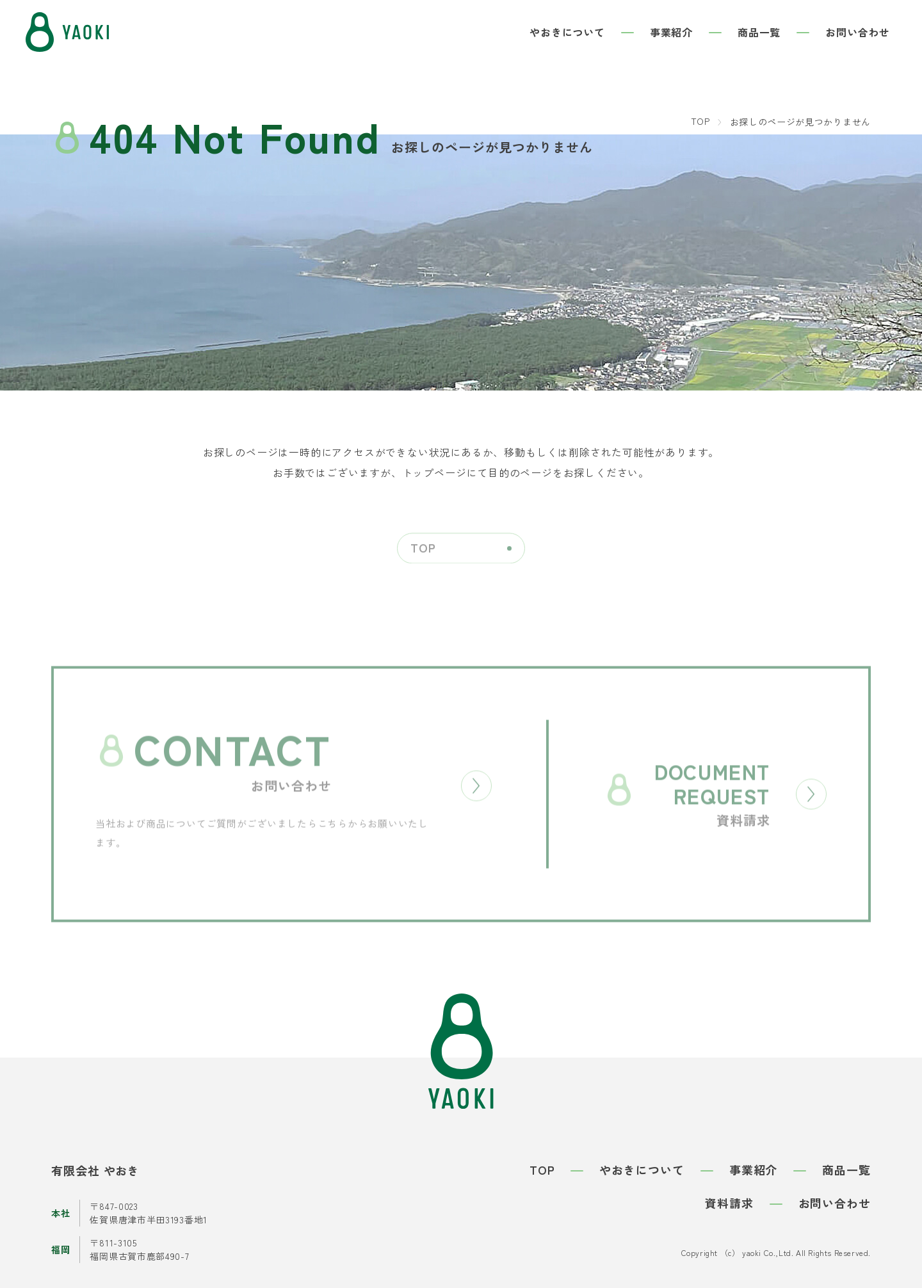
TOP (700, 121)
